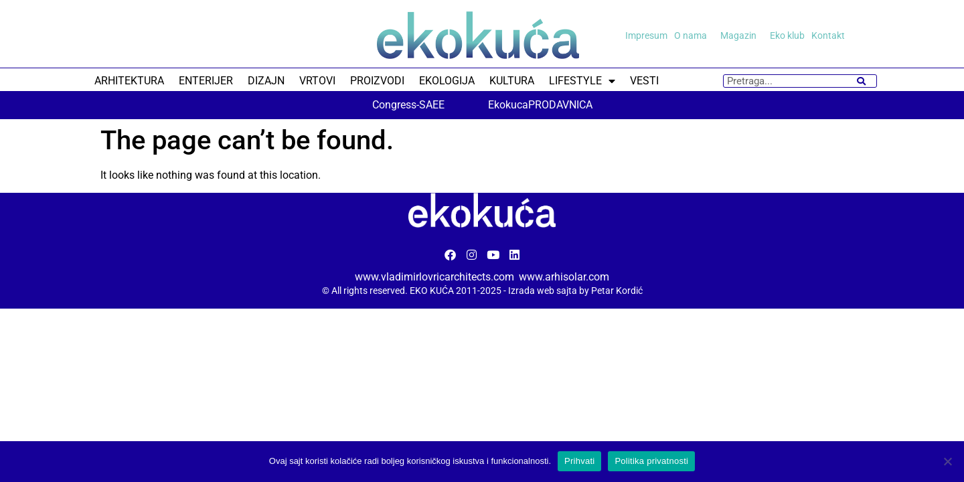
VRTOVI (317, 80)
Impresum (646, 35)
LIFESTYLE (582, 81)
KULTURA (511, 80)
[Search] (861, 81)
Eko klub (787, 35)
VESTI (644, 80)
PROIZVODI (377, 80)
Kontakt (828, 35)
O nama (694, 35)
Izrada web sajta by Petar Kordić (575, 290)
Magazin (741, 35)
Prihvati (579, 461)
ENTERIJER (206, 80)
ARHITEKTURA (129, 80)
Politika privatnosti (651, 461)
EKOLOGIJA (447, 80)
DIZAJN (266, 80)
